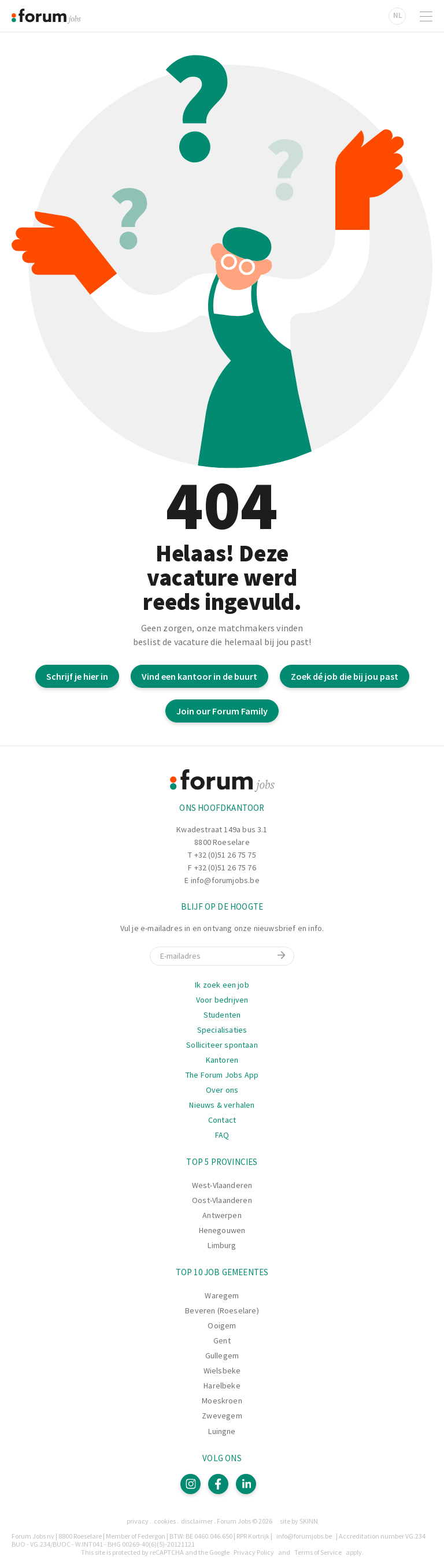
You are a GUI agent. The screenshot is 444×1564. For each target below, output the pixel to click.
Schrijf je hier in (77, 676)
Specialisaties (222, 1030)
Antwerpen (222, 1215)
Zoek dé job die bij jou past (344, 676)
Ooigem (222, 1325)
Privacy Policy (254, 1552)
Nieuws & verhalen (221, 1105)
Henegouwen (222, 1230)
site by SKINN (299, 1521)
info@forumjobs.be (225, 880)
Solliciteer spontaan (222, 1045)
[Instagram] (190, 1484)
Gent (222, 1340)
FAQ (222, 1135)
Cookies (165, 1521)
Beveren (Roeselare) (221, 1310)
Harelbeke (222, 1385)
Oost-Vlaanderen (222, 1200)
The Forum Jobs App (222, 1075)
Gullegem (222, 1355)
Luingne (221, 1431)
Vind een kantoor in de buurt (199, 676)
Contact (222, 1120)
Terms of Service (318, 1552)
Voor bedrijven (222, 1000)
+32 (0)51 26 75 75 (225, 855)
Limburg (222, 1245)
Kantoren (222, 1060)
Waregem (222, 1295)
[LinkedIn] (246, 1484)
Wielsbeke (222, 1370)
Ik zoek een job (222, 985)
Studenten (222, 1015)
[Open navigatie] (426, 16)
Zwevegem (222, 1415)
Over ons (222, 1090)
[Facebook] (218, 1484)
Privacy (138, 1521)
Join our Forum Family (222, 711)
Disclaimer (197, 1521)
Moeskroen (222, 1400)
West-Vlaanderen (222, 1185)
